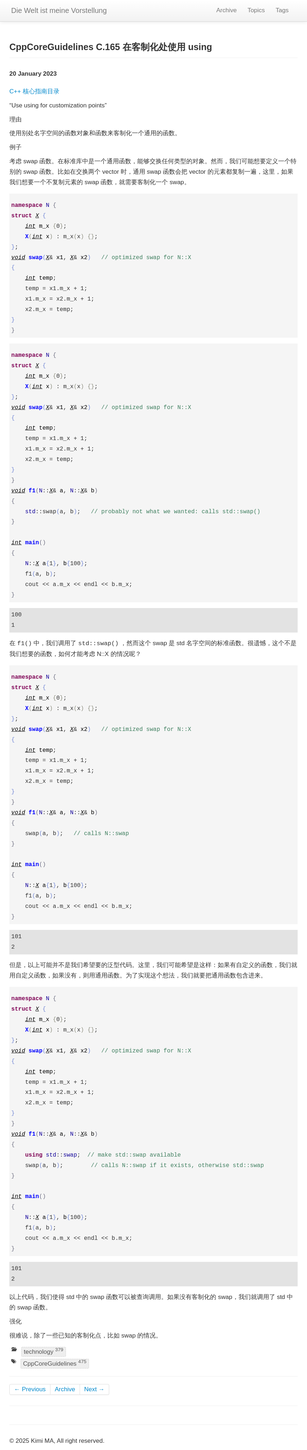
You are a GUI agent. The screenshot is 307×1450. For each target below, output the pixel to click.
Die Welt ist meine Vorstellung (59, 10)
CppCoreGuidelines (54, 1363)
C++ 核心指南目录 (34, 91)
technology (43, 1351)
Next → (94, 1389)
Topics (256, 10)
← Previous (30, 1389)
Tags (282, 10)
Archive (226, 10)
